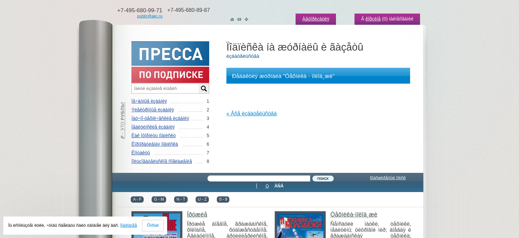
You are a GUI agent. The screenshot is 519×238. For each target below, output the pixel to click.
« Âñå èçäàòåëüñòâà (251, 113)
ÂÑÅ (279, 185)
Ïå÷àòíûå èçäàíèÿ (149, 101)
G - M (159, 199)
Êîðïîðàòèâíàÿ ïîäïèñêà (154, 144)
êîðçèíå (373, 18)
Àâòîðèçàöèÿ (315, 18)
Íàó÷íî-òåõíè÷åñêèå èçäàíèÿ (160, 118)
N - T (180, 199)
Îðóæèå (197, 214)
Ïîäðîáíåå (128, 225)
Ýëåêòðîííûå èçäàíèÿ (152, 109)
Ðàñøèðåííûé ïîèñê (388, 177)
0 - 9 (223, 199)
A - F (137, 199)
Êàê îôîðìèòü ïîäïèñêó (153, 135)
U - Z (202, 199)
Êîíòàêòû (140, 152)
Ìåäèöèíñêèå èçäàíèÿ (153, 127)
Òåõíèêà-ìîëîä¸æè (353, 214)
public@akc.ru (149, 16)
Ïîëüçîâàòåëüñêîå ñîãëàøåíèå (161, 161)
